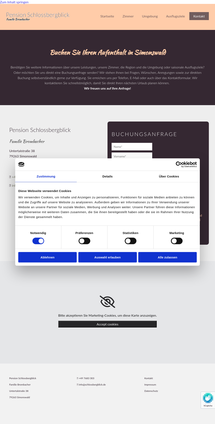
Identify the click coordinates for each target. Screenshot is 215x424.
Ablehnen (47, 257)
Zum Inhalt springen (14, 2)
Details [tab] (107, 176)
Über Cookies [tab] (169, 176)
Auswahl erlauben (107, 257)
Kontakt (199, 16)
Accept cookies (107, 324)
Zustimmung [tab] (46, 176)
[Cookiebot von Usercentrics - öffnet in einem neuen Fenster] (179, 164)
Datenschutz (151, 390)
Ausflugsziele (175, 16)
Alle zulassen (167, 257)
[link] (107, 302)
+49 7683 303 (86, 378)
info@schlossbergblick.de (92, 384)
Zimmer (128, 16)
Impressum (150, 384)
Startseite (107, 16)
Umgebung (150, 16)
